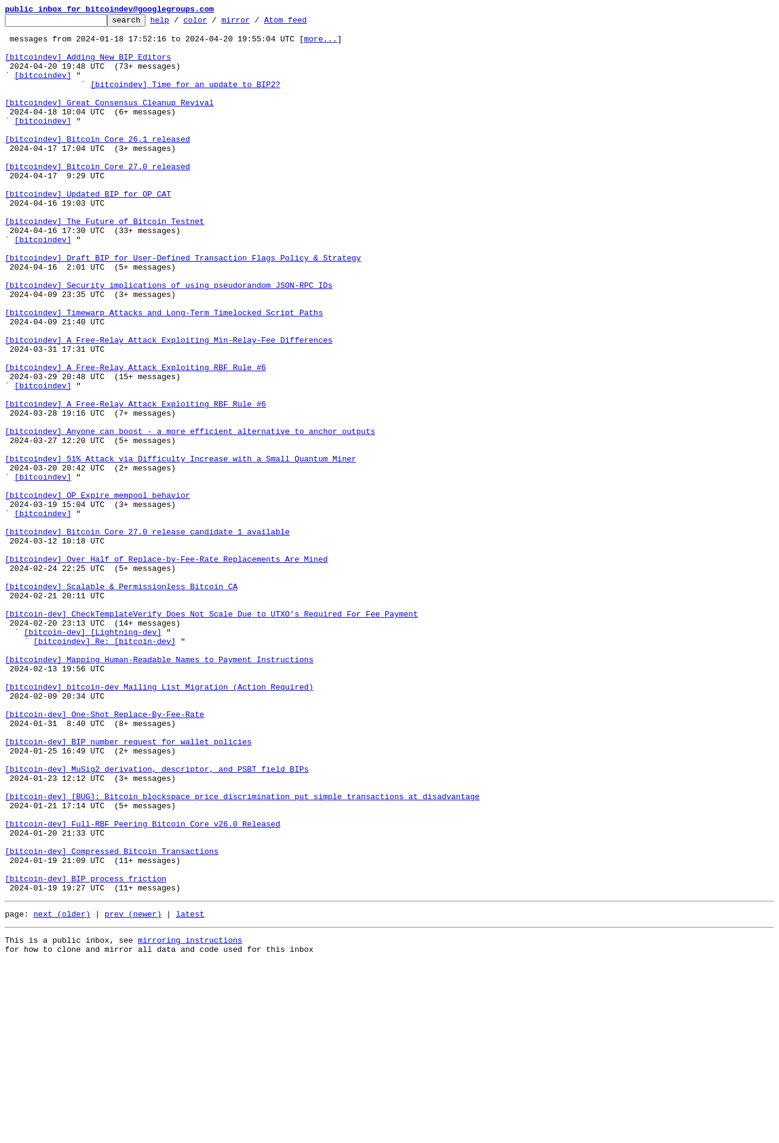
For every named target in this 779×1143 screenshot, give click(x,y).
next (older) (62, 1090)
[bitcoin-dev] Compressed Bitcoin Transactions (111, 1018)
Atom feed (304, 23)
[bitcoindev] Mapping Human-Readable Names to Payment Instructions (159, 788)
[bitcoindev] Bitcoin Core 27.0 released (97, 197)
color (214, 23)
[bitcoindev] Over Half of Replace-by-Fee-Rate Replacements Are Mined (166, 668)
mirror (254, 23)
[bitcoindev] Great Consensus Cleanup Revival (109, 120)
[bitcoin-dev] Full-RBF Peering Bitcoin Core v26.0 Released (142, 985)
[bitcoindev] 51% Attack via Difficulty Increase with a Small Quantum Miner (180, 547)
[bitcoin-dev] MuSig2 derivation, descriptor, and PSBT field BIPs (157, 920)
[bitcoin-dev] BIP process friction (85, 1051)
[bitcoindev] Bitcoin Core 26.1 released (97, 164)
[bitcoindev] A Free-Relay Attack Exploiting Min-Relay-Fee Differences (168, 405)
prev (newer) (133, 1090)
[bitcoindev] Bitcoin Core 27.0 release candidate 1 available (147, 635)
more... (320, 43)
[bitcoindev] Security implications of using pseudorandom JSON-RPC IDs (168, 339)
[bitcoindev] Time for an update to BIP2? (185, 98)
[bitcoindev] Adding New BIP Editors (88, 65)
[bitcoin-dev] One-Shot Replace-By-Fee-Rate (104, 854)
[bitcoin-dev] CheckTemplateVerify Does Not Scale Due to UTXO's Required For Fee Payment (211, 734)
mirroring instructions (190, 1118)
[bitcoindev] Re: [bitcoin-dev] (104, 766)
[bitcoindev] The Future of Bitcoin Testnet (104, 262)
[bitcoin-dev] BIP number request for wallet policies (128, 887)
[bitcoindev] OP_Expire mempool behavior (97, 591)
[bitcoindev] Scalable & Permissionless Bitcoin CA (121, 701)
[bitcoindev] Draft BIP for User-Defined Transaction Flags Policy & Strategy (183, 306)
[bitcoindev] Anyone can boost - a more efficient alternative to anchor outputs (190, 514)
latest (190, 1090)
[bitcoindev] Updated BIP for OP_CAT (88, 230)
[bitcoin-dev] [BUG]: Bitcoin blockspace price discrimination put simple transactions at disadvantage (242, 953)
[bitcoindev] (43, 87)
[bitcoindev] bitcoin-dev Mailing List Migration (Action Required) (159, 821)
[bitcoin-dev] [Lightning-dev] (92, 755)
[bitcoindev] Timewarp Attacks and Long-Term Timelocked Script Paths (164, 372)
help (178, 23)
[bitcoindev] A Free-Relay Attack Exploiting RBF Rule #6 (135, 438)
